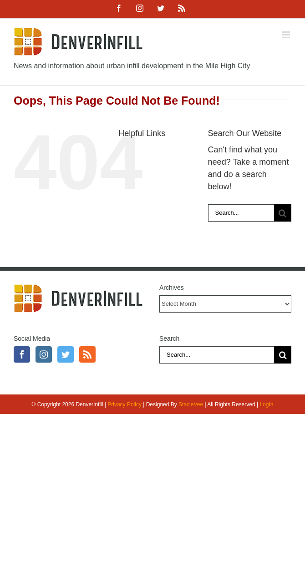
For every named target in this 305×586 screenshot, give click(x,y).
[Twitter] (65, 354)
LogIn (266, 404)
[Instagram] (44, 354)
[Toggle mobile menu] (286, 35)
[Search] (282, 213)
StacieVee (190, 404)
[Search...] (241, 213)
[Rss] (87, 354)
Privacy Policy (124, 404)
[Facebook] (22, 354)
